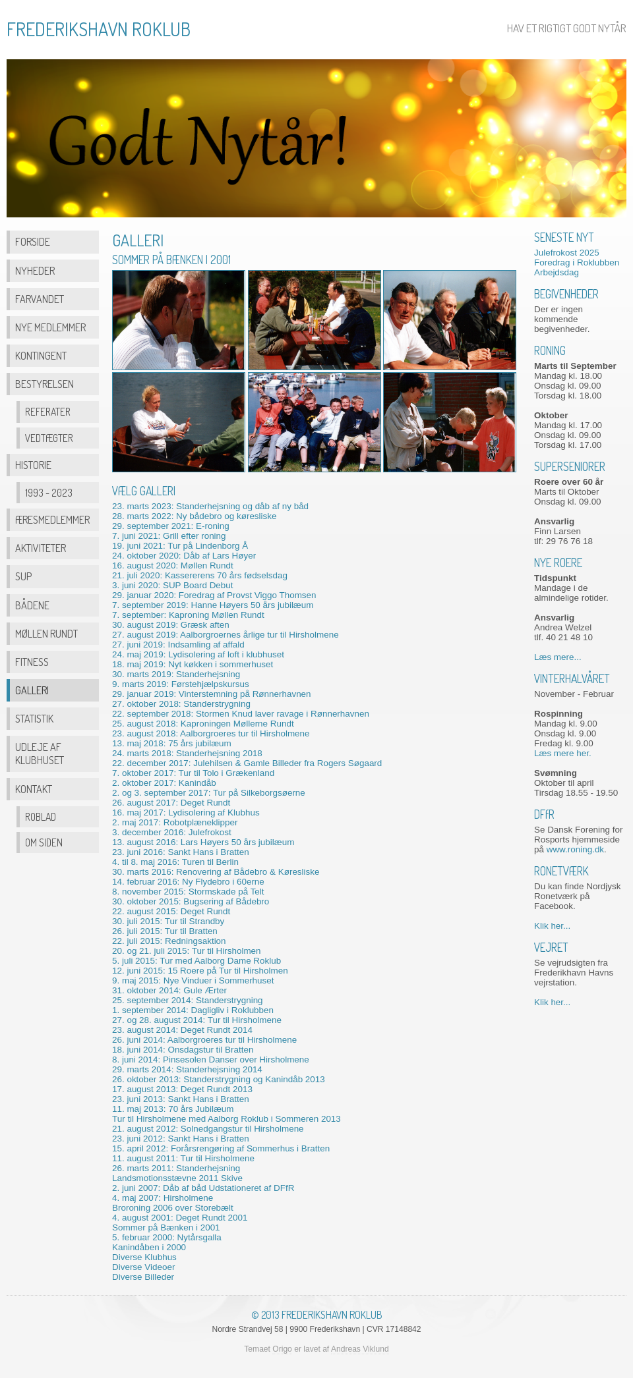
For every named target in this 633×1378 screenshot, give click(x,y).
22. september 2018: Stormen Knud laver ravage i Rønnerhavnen (240, 714)
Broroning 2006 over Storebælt (172, 1208)
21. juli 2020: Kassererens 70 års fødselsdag (199, 575)
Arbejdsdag (556, 272)
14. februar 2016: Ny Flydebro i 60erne (188, 882)
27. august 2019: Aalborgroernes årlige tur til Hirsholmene (225, 635)
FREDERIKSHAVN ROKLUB (99, 29)
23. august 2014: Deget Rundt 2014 (182, 1030)
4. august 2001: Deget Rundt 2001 (179, 1218)
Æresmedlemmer (52, 519)
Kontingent (41, 355)
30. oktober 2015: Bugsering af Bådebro (190, 901)
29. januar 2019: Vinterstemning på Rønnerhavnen (211, 694)
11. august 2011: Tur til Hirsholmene (183, 1158)
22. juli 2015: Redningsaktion (169, 941)
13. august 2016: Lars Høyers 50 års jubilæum (203, 842)
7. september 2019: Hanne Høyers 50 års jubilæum (212, 605)
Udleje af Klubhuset (39, 753)
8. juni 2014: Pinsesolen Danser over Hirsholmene (210, 1059)
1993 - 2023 (49, 492)
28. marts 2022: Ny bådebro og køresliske (194, 516)
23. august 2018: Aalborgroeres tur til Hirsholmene (211, 733)
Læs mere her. (562, 753)
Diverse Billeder (143, 1277)
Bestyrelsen (44, 384)
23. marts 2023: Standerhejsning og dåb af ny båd (210, 506)
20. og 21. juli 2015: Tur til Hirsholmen (186, 951)
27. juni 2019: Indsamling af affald (178, 644)
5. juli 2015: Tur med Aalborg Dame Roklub (196, 961)
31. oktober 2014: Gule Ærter (169, 990)
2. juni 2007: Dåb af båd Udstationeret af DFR (203, 1188)
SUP (23, 576)
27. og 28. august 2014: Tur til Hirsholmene (197, 1020)
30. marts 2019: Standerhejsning (176, 674)
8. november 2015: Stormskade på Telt (188, 891)
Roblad (40, 816)
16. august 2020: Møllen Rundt (172, 565)
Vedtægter (49, 438)
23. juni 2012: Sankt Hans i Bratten (180, 1139)
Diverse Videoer (143, 1267)
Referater (48, 411)
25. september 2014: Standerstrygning (187, 1000)
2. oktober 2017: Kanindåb (164, 783)
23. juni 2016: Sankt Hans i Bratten (180, 852)
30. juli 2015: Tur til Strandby (168, 921)
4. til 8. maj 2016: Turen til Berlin (175, 862)
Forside (32, 241)
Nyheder (35, 270)
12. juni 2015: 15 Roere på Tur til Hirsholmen (200, 971)
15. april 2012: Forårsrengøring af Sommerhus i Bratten (221, 1148)
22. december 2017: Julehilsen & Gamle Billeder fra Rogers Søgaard (247, 763)
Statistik (34, 718)
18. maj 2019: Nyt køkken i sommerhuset (192, 664)
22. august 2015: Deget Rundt (171, 911)
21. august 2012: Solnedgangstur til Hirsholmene (208, 1129)
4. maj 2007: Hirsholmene (162, 1198)
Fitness (32, 662)
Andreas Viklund (360, 1349)
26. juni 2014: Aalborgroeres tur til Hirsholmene (204, 1040)
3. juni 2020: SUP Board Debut (172, 585)
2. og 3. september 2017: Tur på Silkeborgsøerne (208, 793)
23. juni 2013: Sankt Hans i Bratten (180, 1099)
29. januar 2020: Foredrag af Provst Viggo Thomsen (214, 595)
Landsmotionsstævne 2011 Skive (177, 1178)
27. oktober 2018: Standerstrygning (181, 704)
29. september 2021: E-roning (170, 526)
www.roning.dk (575, 849)
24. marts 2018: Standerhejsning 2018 (187, 753)
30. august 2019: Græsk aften (170, 625)
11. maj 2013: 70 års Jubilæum (173, 1109)
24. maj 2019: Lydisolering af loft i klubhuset (198, 654)
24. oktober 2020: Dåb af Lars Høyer (184, 556)
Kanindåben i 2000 (149, 1247)
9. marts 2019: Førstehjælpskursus (180, 684)
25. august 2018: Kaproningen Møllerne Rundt (203, 724)
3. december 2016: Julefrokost (171, 832)
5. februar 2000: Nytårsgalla (167, 1237)
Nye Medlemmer (50, 327)
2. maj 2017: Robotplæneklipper (174, 822)
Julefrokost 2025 (566, 253)
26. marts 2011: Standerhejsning (176, 1168)
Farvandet (39, 299)
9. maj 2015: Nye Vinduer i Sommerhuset (193, 980)
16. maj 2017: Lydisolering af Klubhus (186, 812)
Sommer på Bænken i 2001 (166, 1227)
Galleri (32, 690)
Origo (282, 1349)
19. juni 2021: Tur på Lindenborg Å (180, 546)
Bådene (32, 605)
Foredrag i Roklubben (576, 262)
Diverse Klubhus (144, 1257)
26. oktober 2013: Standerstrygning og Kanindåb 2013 (218, 1079)
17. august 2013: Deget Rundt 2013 (182, 1089)
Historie (33, 465)
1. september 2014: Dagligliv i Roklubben (193, 1010)
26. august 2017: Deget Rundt (171, 803)
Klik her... (552, 926)
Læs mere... (558, 657)
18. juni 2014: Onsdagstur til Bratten (182, 1050)
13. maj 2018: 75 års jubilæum (171, 743)
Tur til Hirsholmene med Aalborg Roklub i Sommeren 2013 (226, 1119)
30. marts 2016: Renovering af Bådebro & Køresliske (215, 872)
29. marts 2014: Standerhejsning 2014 (187, 1069)
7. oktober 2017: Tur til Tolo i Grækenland (193, 773)
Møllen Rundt (46, 633)
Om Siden (44, 842)
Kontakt (33, 789)
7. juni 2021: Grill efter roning (169, 536)
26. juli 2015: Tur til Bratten (165, 931)
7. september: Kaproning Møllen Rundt (188, 615)
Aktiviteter (40, 548)
